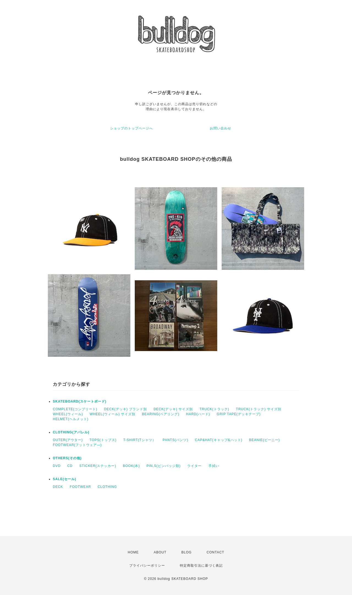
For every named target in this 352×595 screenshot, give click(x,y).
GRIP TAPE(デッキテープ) (239, 414)
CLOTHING (107, 487)
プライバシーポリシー (147, 565)
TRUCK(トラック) (214, 409)
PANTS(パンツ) (175, 440)
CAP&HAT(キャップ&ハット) (219, 440)
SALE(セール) (64, 479)
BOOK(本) (131, 466)
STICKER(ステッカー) (97, 466)
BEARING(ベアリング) (160, 414)
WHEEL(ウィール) (68, 414)
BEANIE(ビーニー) (264, 440)
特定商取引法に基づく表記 (201, 565)
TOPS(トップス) (102, 440)
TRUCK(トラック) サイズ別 (258, 409)
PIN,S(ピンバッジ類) (164, 466)
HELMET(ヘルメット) (71, 419)
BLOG (187, 552)
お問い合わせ (220, 128)
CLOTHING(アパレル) (71, 432)
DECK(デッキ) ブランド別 (125, 409)
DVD (57, 466)
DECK (58, 487)
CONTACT (215, 552)
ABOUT (160, 552)
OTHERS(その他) (67, 458)
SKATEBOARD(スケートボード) (79, 401)
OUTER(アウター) (68, 440)
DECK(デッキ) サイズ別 (173, 409)
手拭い (213, 466)
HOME (133, 552)
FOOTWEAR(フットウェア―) (77, 445)
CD (70, 466)
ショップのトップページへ (131, 128)
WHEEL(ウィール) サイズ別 (112, 414)
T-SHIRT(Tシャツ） (139, 440)
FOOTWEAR (80, 487)
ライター (194, 466)
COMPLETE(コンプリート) (75, 409)
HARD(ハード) (198, 414)
